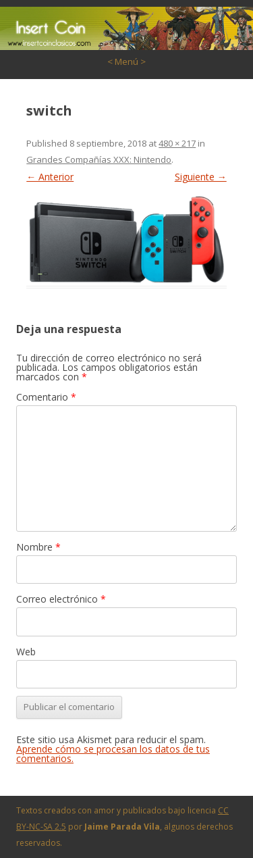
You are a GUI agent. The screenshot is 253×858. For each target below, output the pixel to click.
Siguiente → (201, 176)
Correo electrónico (61, 598)
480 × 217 (177, 143)
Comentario (46, 396)
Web (26, 651)
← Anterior (50, 176)
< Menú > (126, 61)
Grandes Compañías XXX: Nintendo (98, 159)
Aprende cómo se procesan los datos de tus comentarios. (113, 753)
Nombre (38, 546)
